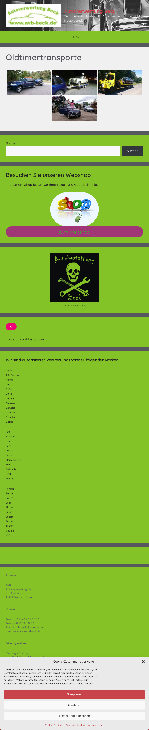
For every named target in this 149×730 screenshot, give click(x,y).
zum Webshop (74, 232)
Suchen (11, 143)
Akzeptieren (74, 694)
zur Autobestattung (74, 305)
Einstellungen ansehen (74, 716)
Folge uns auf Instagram (25, 339)
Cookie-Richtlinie (54, 725)
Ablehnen (74, 705)
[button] (143, 662)
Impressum (98, 725)
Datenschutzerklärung (77, 725)
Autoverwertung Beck (89, 11)
